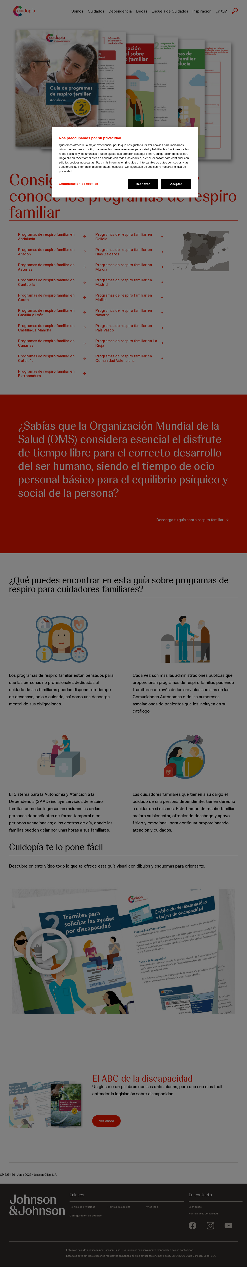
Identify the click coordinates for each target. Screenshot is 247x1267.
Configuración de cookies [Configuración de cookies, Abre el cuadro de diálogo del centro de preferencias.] (78, 183)
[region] (125, 162)
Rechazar (143, 184)
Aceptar (176, 184)
